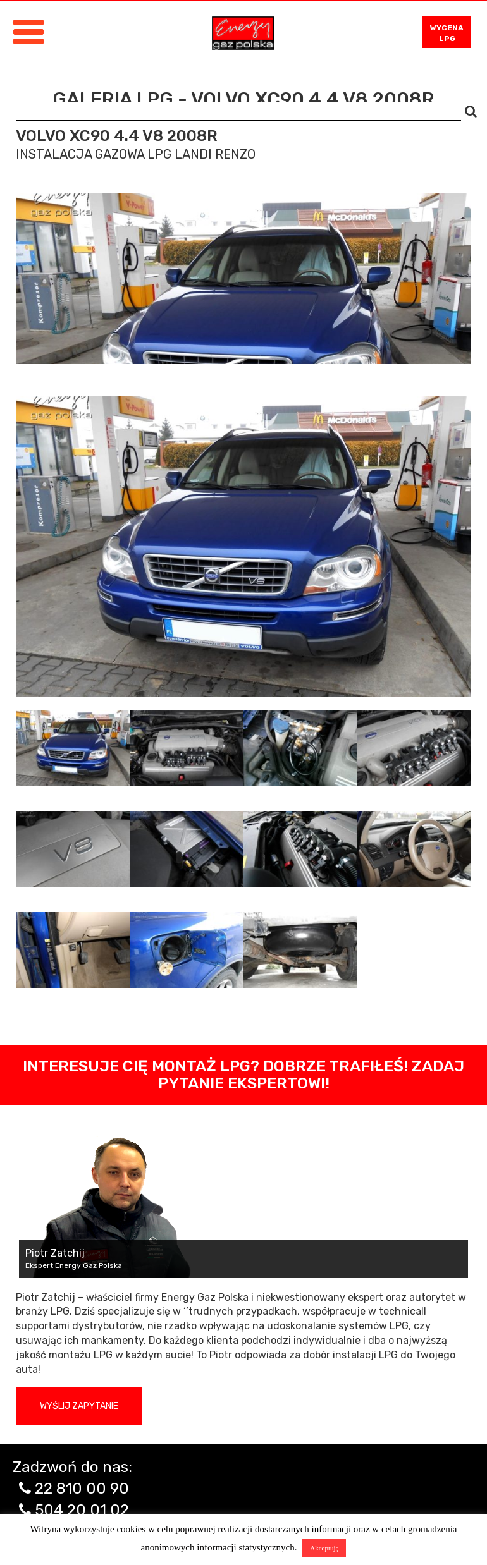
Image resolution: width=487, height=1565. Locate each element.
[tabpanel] (243, 546)
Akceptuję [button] (324, 1548)
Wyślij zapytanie (79, 1406)
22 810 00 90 (82, 1488)
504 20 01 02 (82, 1510)
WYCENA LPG (447, 33)
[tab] (73, 748)
